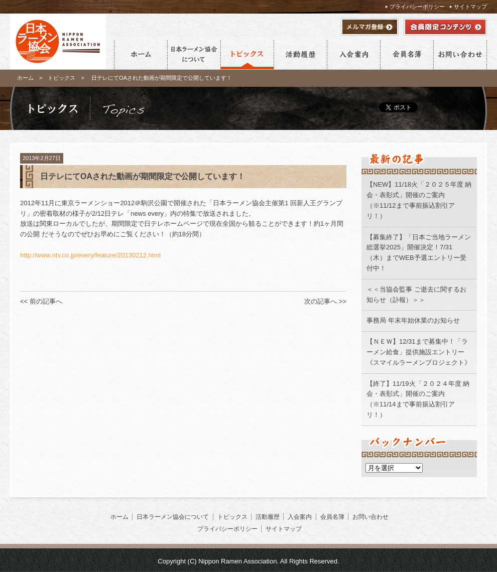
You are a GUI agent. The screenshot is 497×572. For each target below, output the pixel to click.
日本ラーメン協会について (193, 54)
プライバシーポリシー (417, 7)
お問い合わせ (460, 54)
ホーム (140, 54)
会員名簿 (406, 54)
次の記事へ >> (325, 301)
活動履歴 (300, 54)
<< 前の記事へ (41, 301)
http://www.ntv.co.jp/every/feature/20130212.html (90, 255)
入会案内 (353, 54)
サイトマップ (470, 7)
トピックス (247, 54)
